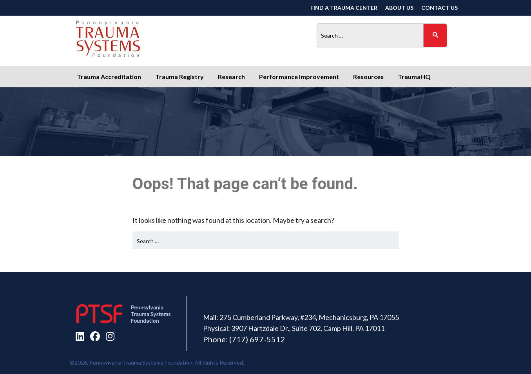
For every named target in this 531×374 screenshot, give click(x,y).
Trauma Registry (179, 76)
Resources (368, 76)
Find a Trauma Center (343, 7)
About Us (399, 7)
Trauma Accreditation (109, 76)
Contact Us (439, 7)
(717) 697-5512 (257, 339)
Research (231, 76)
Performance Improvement (299, 76)
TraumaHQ (414, 76)
